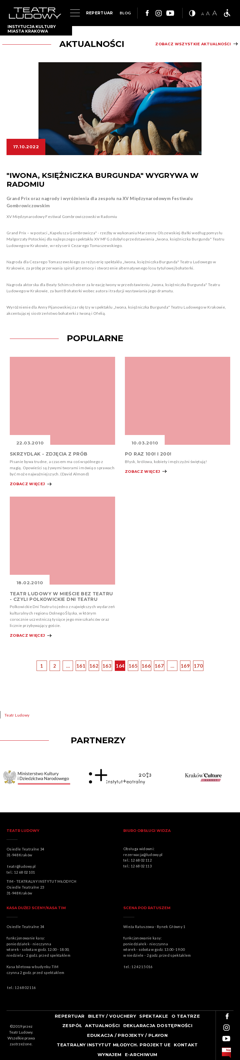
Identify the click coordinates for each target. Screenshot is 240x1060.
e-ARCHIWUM (141, 1054)
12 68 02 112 (141, 860)
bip (226, 1052)
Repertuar (70, 1016)
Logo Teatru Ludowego (35, 13)
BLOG (125, 12)
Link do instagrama (158, 13)
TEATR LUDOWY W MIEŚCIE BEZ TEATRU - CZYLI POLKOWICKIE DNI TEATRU (61, 596)
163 (107, 666)
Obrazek (62, 401)
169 (185, 666)
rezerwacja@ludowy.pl (143, 854)
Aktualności (102, 1025)
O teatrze (186, 1016)
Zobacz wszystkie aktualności (193, 44)
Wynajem (110, 1054)
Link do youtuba (170, 13)
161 (80, 666)
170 (198, 666)
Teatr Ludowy (17, 715)
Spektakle (153, 1016)
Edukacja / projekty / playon (127, 1035)
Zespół (72, 1025)
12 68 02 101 (24, 872)
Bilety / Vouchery (112, 1016)
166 (146, 666)
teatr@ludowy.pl (22, 866)
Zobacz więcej (27, 484)
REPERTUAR (99, 12)
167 (159, 666)
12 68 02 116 (25, 987)
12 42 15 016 (141, 967)
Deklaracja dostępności (158, 1025)
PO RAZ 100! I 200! (148, 454)
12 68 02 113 (141, 866)
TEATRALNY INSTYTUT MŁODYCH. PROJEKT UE (114, 1044)
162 (93, 666)
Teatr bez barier (227, 13)
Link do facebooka (146, 13)
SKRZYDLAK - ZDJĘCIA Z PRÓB (49, 454)
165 (133, 666)
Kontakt (186, 1044)
